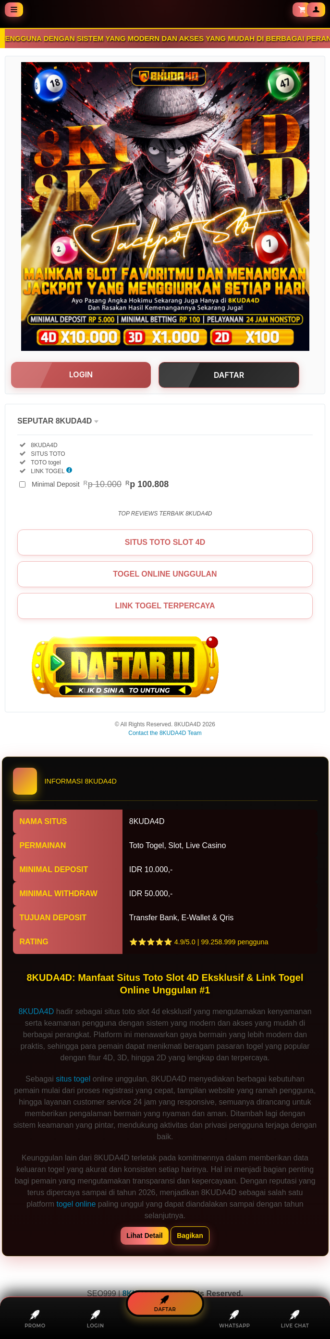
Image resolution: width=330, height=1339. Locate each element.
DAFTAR (165, 1304)
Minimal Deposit (100, 484)
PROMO (34, 1319)
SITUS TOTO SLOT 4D (165, 542)
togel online (76, 1204)
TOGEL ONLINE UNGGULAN (165, 574)
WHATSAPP (234, 1319)
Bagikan (190, 1235)
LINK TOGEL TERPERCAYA (165, 606)
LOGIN (95, 1319)
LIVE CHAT (295, 1319)
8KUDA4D (36, 1011)
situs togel (73, 1079)
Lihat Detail (144, 1235)
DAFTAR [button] (229, 375)
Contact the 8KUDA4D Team (165, 733)
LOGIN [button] (81, 374)
